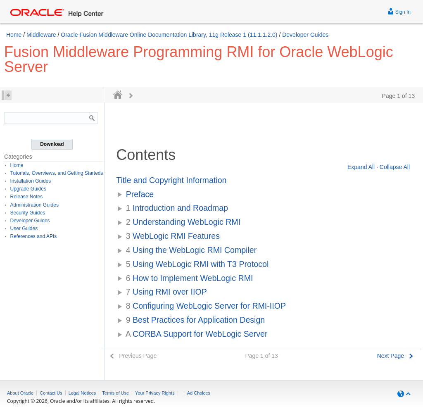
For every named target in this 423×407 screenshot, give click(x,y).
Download (52, 144)
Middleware (41, 34)
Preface (140, 194)
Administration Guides (34, 205)
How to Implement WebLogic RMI (189, 278)
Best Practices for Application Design (195, 319)
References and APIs (33, 236)
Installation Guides (30, 181)
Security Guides (27, 213)
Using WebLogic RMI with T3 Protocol (197, 264)
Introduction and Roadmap (177, 207)
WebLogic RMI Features (173, 235)
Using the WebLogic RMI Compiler (191, 250)
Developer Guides (305, 34)
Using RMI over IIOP (166, 291)
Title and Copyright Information (171, 180)
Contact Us (51, 392)
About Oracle (20, 392)
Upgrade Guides (28, 189)
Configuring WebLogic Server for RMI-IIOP (206, 305)
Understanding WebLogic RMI (183, 221)
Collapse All (395, 167)
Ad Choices (198, 392)
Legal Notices (82, 392)
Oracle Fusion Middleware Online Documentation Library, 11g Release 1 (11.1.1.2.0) (169, 34)
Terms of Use (115, 392)
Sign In (399, 11)
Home (13, 34)
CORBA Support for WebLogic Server (197, 333)
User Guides (24, 228)
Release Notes (26, 197)
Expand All (361, 167)
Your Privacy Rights (155, 392)
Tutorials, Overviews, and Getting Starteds (56, 173)
